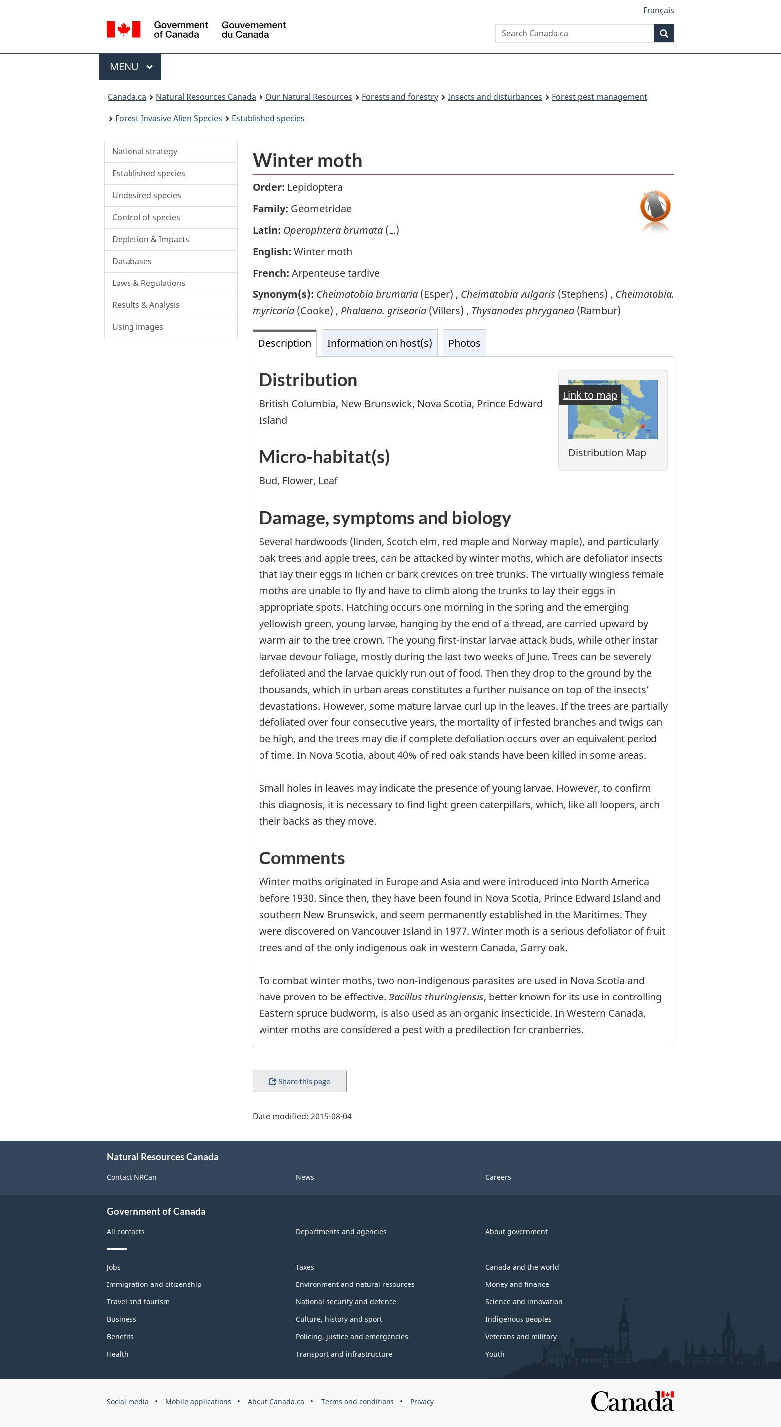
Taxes (305, 1267)
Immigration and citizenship (154, 1284)
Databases (132, 261)
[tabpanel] (464, 701)
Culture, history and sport (339, 1319)
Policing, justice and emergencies (352, 1336)
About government (516, 1231)
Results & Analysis (146, 304)
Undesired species (146, 195)
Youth (495, 1354)
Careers (498, 1177)
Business (121, 1319)
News (305, 1177)
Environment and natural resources (355, 1284)
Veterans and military (521, 1336)
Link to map (590, 395)
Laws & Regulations (149, 283)
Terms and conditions (357, 1401)
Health (118, 1354)
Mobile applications (198, 1401)
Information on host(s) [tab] (379, 343)
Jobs (114, 1267)
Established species (148, 173)
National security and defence (346, 1301)
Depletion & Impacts (150, 239)
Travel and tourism (138, 1301)
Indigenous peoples (518, 1319)
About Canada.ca (276, 1401)
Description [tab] (284, 343)
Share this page (299, 1081)
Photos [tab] (464, 343)
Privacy (422, 1401)
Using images (137, 326)
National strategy (144, 151)
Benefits (120, 1336)
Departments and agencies (341, 1231)
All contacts (126, 1231)
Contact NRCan (132, 1177)
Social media (128, 1401)
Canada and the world (522, 1267)
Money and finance (517, 1284)
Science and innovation (524, 1301)
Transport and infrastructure (344, 1354)
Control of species (146, 217)
